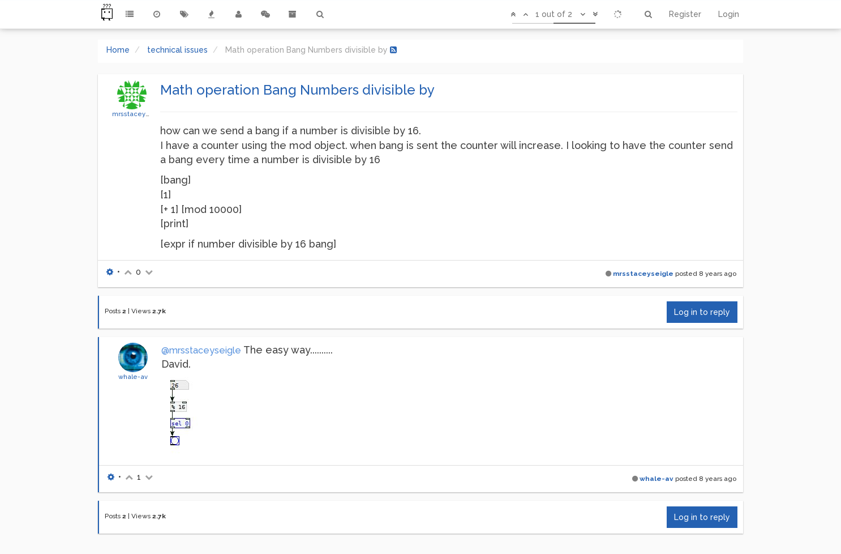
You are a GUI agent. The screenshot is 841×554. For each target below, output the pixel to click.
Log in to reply (702, 312)
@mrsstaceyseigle (201, 350)
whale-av (133, 377)
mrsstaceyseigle (139, 114)
